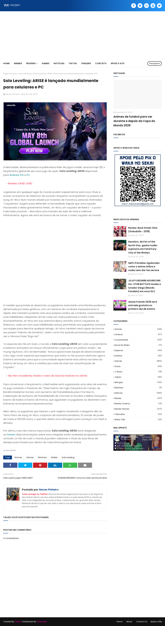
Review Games (138, 409)
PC (28, 175)
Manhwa (42, 457)
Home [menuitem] (6, 63)
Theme (18, 621)
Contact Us (141, 621)
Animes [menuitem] (18, 63)
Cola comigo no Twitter (35, 494)
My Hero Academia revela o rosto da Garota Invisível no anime (47, 376)
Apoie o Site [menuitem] (117, 63)
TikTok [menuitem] (73, 63)
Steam (11, 434)
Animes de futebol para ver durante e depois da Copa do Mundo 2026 (134, 121)
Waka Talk (138, 419)
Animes (18, 457)
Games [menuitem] (45, 63)
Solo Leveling (25, 73)
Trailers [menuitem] (86, 63)
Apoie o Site (156, 621)
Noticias (138, 393)
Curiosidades (138, 339)
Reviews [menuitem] (31, 63)
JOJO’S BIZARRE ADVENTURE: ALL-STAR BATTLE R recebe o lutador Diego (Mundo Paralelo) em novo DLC (144, 286)
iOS (22, 175)
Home (119, 621)
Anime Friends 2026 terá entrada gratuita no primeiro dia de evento (142, 305)
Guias (138, 366)
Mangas (138, 382)
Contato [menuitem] (101, 63)
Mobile (54, 457)
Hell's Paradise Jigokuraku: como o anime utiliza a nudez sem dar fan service (144, 266)
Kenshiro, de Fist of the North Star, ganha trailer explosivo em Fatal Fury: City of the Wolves (142, 247)
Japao (138, 377)
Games (30, 457)
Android (14, 175)
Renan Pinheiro (12, 94)
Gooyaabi (42, 621)
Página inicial (10, 73)
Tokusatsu (138, 414)
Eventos (138, 355)
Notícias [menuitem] (59, 63)
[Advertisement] (82, 35)
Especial (138, 350)
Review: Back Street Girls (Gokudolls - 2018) (142, 229)
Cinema (138, 334)
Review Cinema (138, 403)
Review (138, 398)
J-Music (138, 371)
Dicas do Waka (138, 345)
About (129, 621)
